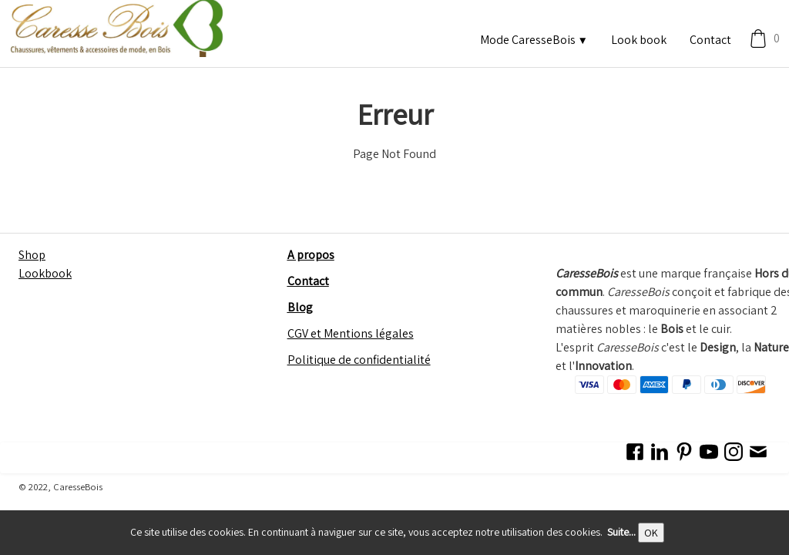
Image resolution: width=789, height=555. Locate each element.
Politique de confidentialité (359, 360)
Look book (638, 40)
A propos (310, 255)
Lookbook (45, 273)
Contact (710, 40)
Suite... (621, 532)
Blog (300, 307)
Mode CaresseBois (534, 40)
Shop (31, 255)
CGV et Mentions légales (350, 333)
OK (651, 533)
